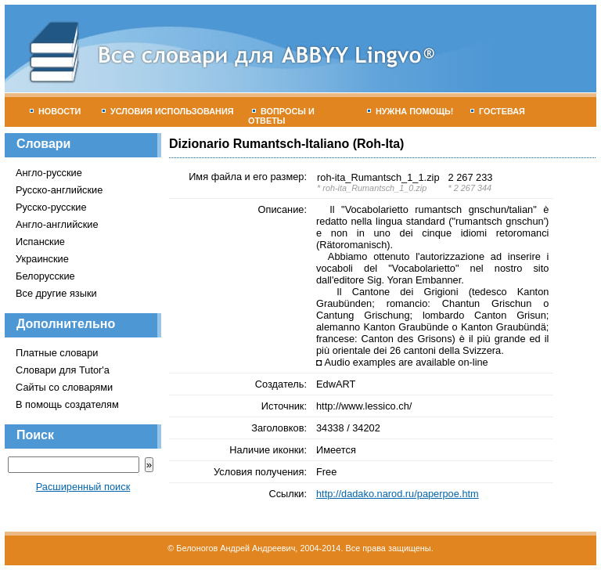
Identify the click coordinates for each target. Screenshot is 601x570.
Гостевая (497, 111)
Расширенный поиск (83, 486)
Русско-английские (59, 190)
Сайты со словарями (64, 387)
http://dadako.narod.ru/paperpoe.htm (397, 494)
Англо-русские (49, 173)
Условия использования (168, 111)
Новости (55, 111)
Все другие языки (56, 293)
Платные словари (57, 353)
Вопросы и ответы (281, 115)
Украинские (42, 259)
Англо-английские (57, 224)
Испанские (40, 241)
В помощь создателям (67, 404)
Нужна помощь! (410, 111)
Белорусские (45, 276)
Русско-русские (51, 207)
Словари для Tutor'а (63, 370)
